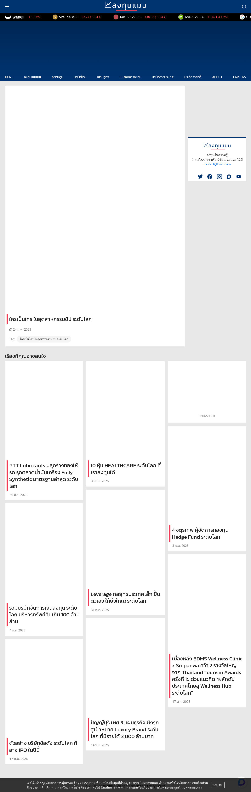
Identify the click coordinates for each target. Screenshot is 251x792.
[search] (244, 6)
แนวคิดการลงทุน (130, 77)
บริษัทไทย (80, 77)
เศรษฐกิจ (103, 77)
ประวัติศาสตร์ (192, 77)
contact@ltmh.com (217, 164)
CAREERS (239, 77)
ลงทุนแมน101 (32, 77)
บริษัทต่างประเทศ (163, 77)
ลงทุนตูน (57, 77)
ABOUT (217, 77)
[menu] (7, 6)
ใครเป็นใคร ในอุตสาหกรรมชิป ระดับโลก (44, 339)
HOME (9, 77)
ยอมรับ (217, 785)
